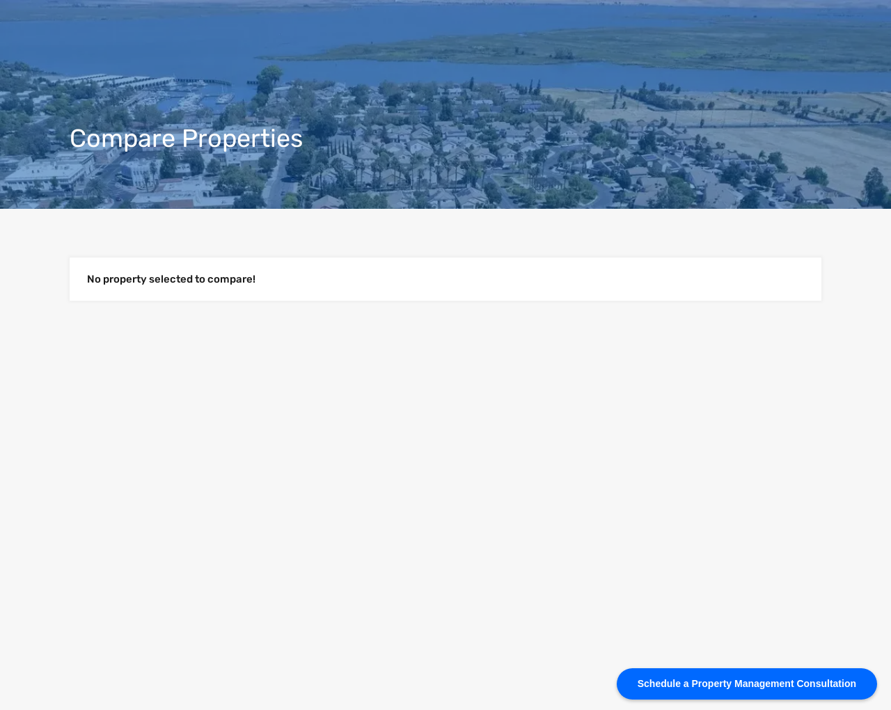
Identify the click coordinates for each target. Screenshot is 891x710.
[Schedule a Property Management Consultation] (747, 684)
